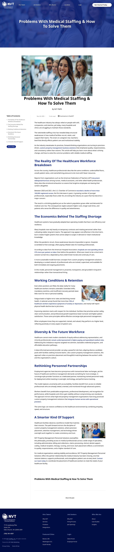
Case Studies (95, 522)
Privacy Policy (6, 546)
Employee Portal (72, 541)
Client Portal (71, 539)
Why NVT (45, 519)
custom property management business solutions (59, 148)
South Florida (47, 544)
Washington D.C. (47, 541)
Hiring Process (71, 522)
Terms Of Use (15, 546)
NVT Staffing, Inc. (11, 538)
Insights (94, 524)
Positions (45, 524)
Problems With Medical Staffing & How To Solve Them (63, 478)
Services (45, 522)
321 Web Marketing (14, 542)
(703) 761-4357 (9, 533)
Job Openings (71, 524)
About (93, 519)
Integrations (46, 527)
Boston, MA (46, 539)
